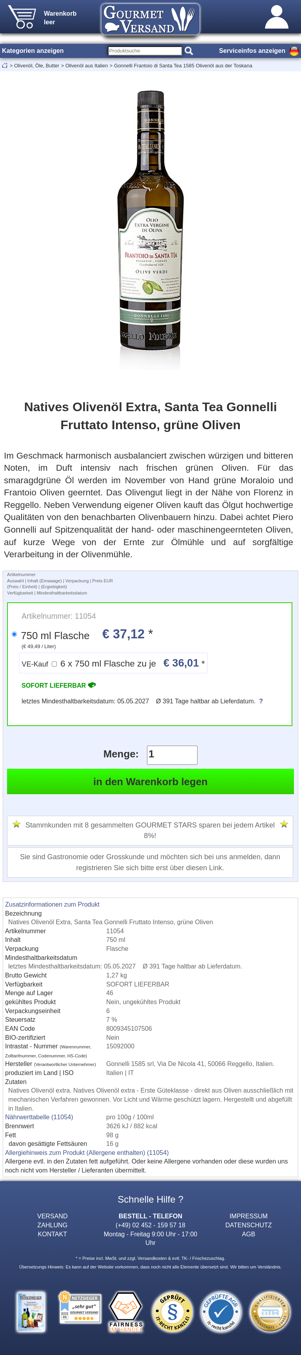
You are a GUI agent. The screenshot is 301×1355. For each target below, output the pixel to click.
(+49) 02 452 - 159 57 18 (150, 1225)
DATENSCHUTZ (248, 1225)
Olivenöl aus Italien (86, 66)
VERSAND (52, 1216)
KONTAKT (52, 1234)
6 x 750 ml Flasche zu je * (113, 663)
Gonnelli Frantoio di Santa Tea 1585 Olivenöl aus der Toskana (183, 66)
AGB (248, 1234)
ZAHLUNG (52, 1225)
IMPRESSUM (249, 1216)
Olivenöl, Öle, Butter (36, 66)
